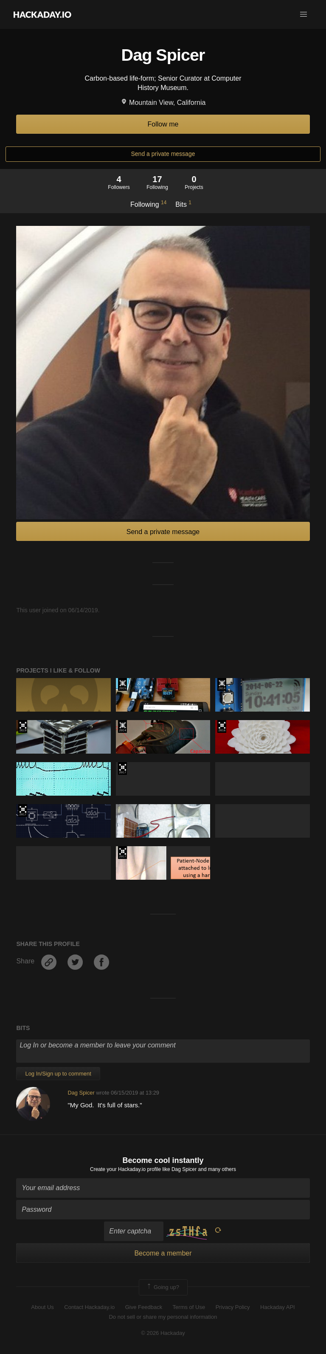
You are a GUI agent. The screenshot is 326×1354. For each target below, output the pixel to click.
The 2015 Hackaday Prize (122, 684)
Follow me (163, 124)
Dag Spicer (80, 1092)
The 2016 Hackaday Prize (221, 726)
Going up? (163, 1287)
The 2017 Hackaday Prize (122, 768)
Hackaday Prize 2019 (22, 726)
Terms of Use (189, 1307)
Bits (183, 204)
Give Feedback (143, 1307)
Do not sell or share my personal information (163, 1317)
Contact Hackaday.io (89, 1307)
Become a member (162, 1253)
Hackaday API (277, 1307)
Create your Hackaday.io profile (125, 1169)
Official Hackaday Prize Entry (221, 684)
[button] (303, 14)
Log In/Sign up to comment (58, 1073)
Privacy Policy (233, 1307)
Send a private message (163, 153)
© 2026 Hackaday (163, 1333)
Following (148, 204)
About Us (42, 1307)
